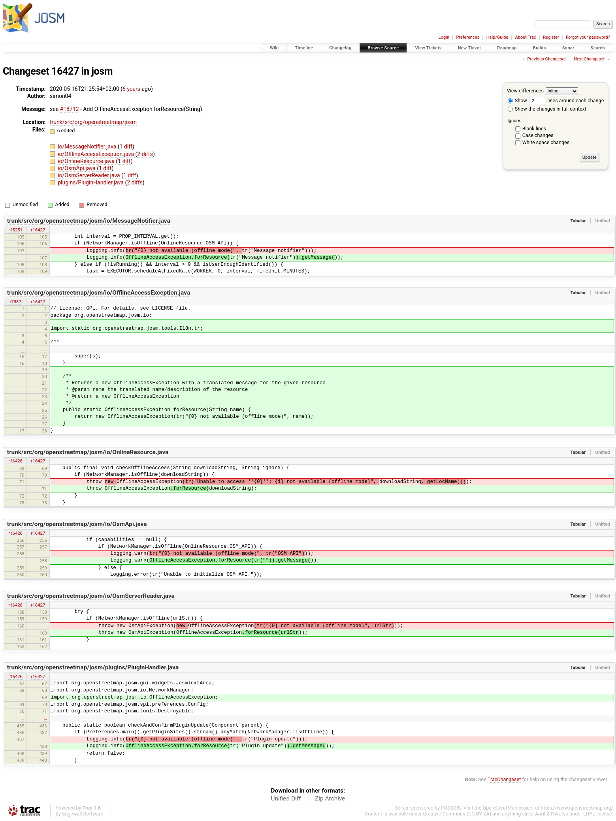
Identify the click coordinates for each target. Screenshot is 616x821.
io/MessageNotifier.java (88, 146)
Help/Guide (497, 37)
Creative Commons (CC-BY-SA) (457, 814)
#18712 (69, 109)
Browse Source (383, 48)
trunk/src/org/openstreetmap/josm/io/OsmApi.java (77, 524)
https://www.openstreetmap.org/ (577, 808)
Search (597, 48)
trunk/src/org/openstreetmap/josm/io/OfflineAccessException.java (98, 292)
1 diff (126, 146)
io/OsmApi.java (77, 168)
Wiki (274, 48)
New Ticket (469, 48)
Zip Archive (330, 798)
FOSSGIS (451, 808)
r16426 (15, 461)
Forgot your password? (588, 37)
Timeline (304, 48)
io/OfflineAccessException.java (96, 154)
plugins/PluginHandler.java (91, 182)
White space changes (546, 142)
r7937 (15, 301)
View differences (525, 91)
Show (517, 100)
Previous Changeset (546, 59)
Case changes (538, 135)
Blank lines (534, 129)
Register (551, 37)
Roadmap (507, 48)
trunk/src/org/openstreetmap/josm (93, 122)
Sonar (568, 48)
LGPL (589, 814)
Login (444, 37)
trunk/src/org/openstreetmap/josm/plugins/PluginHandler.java (93, 667)
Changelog (340, 48)
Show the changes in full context (547, 109)
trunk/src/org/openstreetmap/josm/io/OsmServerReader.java (91, 595)
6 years (131, 89)
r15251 (15, 230)
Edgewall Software (82, 814)
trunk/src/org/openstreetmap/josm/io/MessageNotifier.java (88, 220)
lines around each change (566, 100)
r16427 (38, 230)
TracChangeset (504, 779)
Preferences (467, 37)
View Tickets (428, 48)
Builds (539, 48)
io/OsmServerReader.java (89, 175)
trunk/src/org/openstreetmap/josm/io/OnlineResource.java (88, 452)
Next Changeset (589, 59)
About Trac (525, 37)
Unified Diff (286, 798)
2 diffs (145, 154)
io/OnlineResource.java (87, 161)
